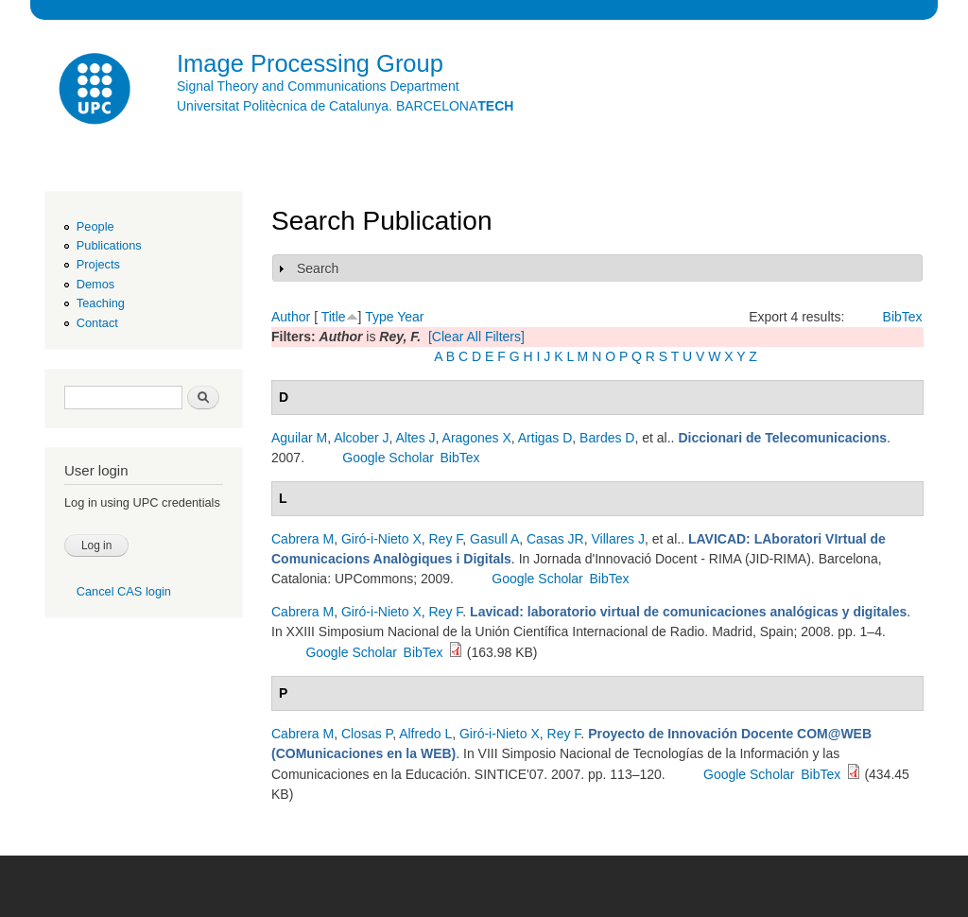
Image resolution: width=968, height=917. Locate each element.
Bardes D (606, 437)
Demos (95, 284)
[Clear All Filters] (476, 336)
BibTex (903, 316)
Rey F (446, 538)
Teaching (101, 303)
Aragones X (476, 437)
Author (290, 316)
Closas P (366, 733)
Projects (98, 264)
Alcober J (361, 437)
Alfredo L (425, 733)
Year (410, 316)
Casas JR (555, 538)
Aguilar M (299, 437)
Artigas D (545, 437)
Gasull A (494, 538)
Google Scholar (388, 457)
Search (317, 268)
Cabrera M (302, 538)
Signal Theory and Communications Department (318, 86)
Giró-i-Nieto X (381, 538)
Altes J (416, 437)
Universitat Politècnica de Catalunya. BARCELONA (345, 105)
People (95, 226)
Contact (97, 323)
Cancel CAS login (124, 591)
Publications (109, 245)
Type (379, 316)
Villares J (618, 538)
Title (333, 316)
